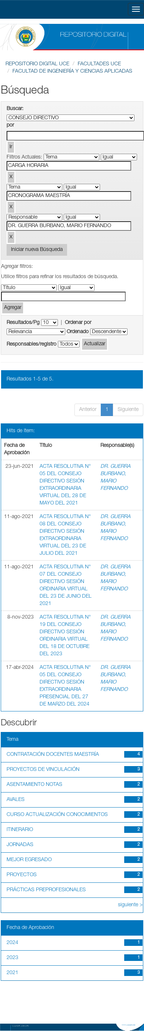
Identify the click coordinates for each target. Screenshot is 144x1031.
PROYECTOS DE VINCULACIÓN (43, 769)
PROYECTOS (22, 875)
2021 (12, 973)
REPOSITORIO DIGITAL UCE (37, 64)
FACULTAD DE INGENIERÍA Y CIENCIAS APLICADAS (72, 71)
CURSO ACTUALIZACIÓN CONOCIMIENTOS (57, 814)
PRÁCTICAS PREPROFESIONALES (46, 890)
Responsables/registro (31, 344)
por (10, 125)
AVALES (16, 799)
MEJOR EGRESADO (29, 860)
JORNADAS (20, 845)
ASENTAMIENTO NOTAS (34, 784)
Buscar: (15, 109)
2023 (12, 958)
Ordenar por (78, 322)
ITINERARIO (20, 830)
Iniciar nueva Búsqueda (37, 249)
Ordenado (78, 332)
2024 (12, 943)
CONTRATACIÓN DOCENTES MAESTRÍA (53, 754)
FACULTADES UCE (99, 64)
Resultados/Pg (23, 322)
